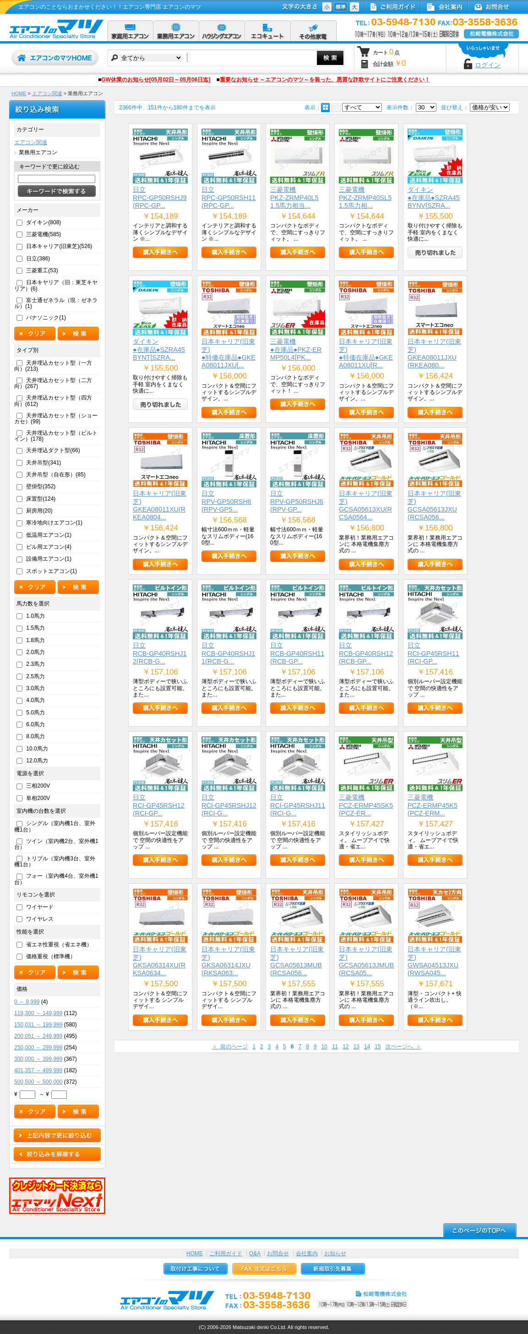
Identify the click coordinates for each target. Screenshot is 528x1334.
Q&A (255, 1253)
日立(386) (38, 258)
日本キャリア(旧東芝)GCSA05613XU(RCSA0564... (365, 505)
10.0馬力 (37, 748)
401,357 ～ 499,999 (38, 1070)
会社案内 (307, 1253)
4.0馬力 (35, 700)
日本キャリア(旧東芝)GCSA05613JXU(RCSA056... (434, 505)
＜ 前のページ (230, 1046)
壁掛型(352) (40, 486)
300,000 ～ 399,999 (38, 1059)
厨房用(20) (39, 511)
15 (378, 1046)
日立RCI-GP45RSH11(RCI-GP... (433, 653)
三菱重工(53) (42, 270)
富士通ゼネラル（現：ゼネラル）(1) (56, 303)
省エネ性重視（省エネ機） (59, 944)
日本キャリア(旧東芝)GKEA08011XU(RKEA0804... (159, 505)
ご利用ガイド (225, 1253)
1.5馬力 (35, 628)
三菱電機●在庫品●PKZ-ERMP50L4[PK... (295, 349)
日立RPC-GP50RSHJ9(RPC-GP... (160, 197)
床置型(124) (40, 499)
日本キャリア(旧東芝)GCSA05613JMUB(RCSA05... (366, 961)
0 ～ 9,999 (26, 1002)
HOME (18, 93)
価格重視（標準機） (51, 956)
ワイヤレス (40, 919)
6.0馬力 (35, 724)
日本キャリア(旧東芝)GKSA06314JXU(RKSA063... (228, 961)
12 (345, 1046)
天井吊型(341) (43, 462)
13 (356, 1046)
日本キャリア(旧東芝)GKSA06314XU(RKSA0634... (159, 961)
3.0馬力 (35, 688)
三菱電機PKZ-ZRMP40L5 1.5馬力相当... (294, 197)
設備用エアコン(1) (48, 559)
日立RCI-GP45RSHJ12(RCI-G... (228, 805)
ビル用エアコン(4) (48, 547)
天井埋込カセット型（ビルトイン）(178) (56, 436)
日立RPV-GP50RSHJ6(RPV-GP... (296, 501)
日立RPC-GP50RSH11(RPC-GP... (228, 197)
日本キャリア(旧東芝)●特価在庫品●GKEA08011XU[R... (366, 353)
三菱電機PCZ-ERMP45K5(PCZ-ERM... (432, 805)
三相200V (38, 786)
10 (324, 1046)
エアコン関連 (47, 93)
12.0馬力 (37, 760)
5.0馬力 (35, 712)
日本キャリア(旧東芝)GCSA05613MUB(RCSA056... (297, 961)
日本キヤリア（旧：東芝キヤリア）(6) (56, 285)
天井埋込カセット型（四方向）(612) (53, 400)
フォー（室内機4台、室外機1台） (56, 879)
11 (335, 1046)
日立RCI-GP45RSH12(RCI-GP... (159, 805)
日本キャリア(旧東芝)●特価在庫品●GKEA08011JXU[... (228, 353)
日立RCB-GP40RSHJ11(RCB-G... (228, 653)
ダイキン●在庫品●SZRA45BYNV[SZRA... (434, 197)
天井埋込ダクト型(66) (53, 450)
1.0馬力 (35, 616)
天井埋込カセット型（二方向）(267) (53, 383)
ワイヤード (40, 907)
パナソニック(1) (46, 317)
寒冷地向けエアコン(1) (54, 522)
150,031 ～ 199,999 (38, 1024)
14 (367, 1046)
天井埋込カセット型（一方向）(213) (53, 366)
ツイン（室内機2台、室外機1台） (56, 844)
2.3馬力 (35, 664)
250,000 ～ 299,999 (38, 1047)
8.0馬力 (35, 736)
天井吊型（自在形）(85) (55, 474)
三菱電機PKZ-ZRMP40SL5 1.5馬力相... (365, 197)
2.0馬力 (35, 652)
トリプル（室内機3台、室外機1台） (54, 861)
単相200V (38, 798)
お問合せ (278, 1253)
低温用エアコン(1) (48, 535)
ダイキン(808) (43, 222)
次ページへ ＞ (404, 1046)
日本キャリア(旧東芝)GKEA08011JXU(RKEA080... (434, 353)
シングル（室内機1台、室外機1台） (54, 826)
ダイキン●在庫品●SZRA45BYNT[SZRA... (159, 349)
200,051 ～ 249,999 (38, 1036)
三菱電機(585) (43, 234)
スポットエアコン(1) (51, 571)
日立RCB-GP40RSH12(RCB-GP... (366, 653)
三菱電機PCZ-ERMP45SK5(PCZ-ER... (366, 805)
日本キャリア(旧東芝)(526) (59, 246)
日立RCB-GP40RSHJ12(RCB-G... (160, 653)
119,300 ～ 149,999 (38, 1013)
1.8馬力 (35, 640)
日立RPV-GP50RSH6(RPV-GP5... (226, 501)
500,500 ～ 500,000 (38, 1082)
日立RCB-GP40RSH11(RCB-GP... (297, 653)
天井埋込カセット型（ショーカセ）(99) (56, 418)
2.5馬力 (35, 676)
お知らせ (335, 1253)
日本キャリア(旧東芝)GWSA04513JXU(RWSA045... (434, 961)
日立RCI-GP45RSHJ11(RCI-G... (297, 805)
